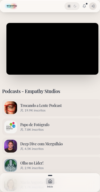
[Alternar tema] (72, 6)
